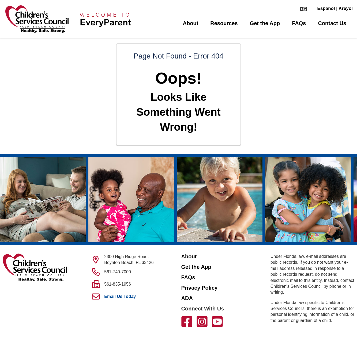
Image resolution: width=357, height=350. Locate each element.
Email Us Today (120, 296)
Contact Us (332, 23)
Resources (224, 23)
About (190, 23)
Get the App (265, 23)
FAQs (299, 23)
